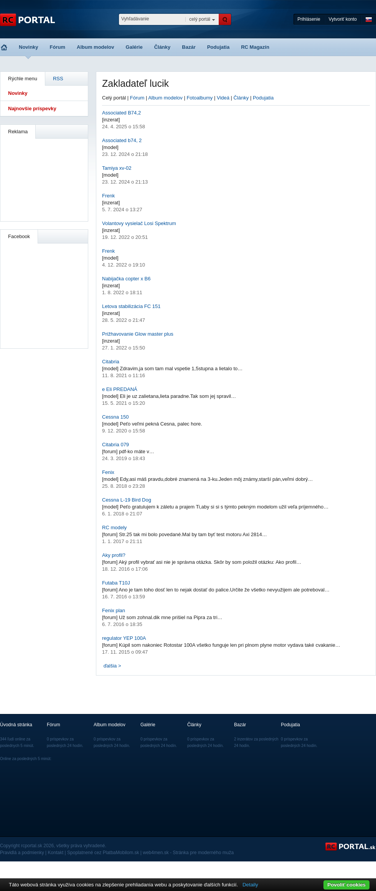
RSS (58, 78)
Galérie (134, 47)
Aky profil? (113, 555)
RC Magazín (255, 47)
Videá (223, 98)
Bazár (188, 47)
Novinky (28, 47)
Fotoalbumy (199, 98)
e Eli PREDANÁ (119, 389)
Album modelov (95, 47)
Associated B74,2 (121, 113)
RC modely (114, 527)
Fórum (57, 47)
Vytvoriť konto (343, 19)
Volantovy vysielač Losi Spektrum (139, 223)
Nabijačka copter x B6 (126, 279)
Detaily (250, 885)
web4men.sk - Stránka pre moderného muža (188, 852)
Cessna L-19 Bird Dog (126, 500)
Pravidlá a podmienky (22, 852)
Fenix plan (113, 610)
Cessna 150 (115, 417)
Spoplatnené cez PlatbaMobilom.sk (103, 852)
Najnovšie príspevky (32, 108)
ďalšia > (112, 666)
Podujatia (218, 47)
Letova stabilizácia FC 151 (131, 306)
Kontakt (56, 852)
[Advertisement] (44, 179)
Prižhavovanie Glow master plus (137, 334)
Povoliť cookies (346, 885)
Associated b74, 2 (122, 140)
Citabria (110, 361)
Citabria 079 (115, 444)
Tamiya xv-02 (117, 168)
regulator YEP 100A (124, 638)
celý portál (199, 19)
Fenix (108, 472)
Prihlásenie (308, 19)
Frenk (108, 196)
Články (162, 47)
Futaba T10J (116, 583)
